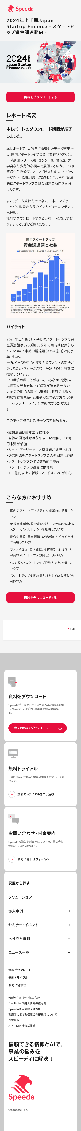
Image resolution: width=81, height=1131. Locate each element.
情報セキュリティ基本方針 (24, 998)
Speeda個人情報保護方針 (24, 1009)
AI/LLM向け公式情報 (21, 1026)
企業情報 (13, 1020)
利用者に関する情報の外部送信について (32, 1015)
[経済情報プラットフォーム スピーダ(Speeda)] (43, 8)
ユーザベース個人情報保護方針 (27, 1003)
